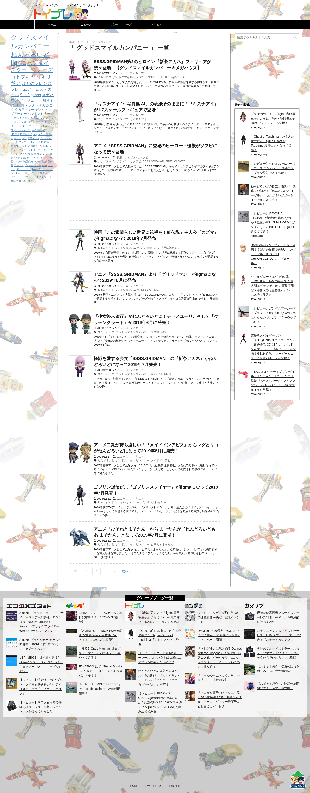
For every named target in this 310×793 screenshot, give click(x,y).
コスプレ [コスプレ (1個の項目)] (44, 157)
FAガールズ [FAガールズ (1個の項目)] (26, 134)
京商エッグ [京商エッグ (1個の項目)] (33, 138)
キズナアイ (140, 119)
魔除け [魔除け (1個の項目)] (14, 181)
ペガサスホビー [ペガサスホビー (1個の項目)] (22, 130)
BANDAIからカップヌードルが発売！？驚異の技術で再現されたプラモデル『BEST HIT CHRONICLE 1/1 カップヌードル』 (273, 254)
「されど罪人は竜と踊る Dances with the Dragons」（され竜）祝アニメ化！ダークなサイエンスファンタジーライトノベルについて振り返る (220, 657)
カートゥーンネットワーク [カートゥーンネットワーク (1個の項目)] (25, 173)
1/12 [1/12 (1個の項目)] (24, 138)
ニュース (86, 24)
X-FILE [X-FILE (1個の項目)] (35, 177)
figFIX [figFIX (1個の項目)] (24, 146)
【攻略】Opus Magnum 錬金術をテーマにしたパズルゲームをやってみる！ (100, 653)
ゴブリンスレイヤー (153, 502)
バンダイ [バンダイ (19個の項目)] (38, 63)
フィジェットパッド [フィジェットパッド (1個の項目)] (29, 142)
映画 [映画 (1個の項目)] (36, 153)
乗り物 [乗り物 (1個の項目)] (17, 138)
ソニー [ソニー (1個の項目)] (27, 177)
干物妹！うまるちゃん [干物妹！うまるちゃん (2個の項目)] (25, 117)
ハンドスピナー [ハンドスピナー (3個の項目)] (39, 113)
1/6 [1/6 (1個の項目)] (47, 153)
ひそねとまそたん (162, 544)
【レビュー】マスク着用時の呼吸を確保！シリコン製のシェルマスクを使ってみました (40, 707)
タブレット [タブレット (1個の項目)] (33, 157)
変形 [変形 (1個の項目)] (30, 153)
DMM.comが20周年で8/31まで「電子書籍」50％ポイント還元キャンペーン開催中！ (219, 635)
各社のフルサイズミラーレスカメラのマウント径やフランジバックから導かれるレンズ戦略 (278, 653)
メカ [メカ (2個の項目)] (40, 122)
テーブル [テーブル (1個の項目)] (18, 165)
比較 (120, 157)
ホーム (52, 24)
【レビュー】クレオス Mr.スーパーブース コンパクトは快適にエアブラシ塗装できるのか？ (273, 168)
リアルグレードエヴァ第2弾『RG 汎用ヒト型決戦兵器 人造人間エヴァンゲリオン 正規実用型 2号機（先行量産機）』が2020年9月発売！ (272, 285)
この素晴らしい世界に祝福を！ (160, 247)
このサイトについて (153, 785)
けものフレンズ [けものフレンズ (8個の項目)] (37, 83)
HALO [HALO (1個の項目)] (17, 146)
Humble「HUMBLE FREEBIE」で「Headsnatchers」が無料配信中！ (100, 689)
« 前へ (75, 571)
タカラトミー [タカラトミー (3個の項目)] (24, 109)
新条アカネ (178, 77)
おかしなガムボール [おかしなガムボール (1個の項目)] (42, 169)
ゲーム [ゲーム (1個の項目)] (37, 161)
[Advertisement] (144, 199)
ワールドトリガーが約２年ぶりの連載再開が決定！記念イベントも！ (219, 617)
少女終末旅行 (159, 332)
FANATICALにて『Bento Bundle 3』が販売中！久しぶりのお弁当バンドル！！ (101, 671)
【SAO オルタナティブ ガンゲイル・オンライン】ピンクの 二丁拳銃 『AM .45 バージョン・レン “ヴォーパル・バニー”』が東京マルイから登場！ (273, 380)
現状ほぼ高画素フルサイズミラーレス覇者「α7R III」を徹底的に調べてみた (278, 617)
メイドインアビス (162, 460)
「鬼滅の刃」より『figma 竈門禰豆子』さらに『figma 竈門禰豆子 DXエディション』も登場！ (273, 118)
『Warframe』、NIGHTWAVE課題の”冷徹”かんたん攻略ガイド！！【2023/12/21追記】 (100, 635)
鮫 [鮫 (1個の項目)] (24, 157)
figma (101, 247)
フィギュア (155, 24)
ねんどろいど (106, 332)
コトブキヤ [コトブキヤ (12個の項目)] (23, 76)
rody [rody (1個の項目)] (35, 134)
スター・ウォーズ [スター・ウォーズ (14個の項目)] (32, 70)
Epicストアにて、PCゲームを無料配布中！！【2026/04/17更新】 (100, 617)
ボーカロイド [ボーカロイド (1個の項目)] (23, 169)
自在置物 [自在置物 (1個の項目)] (37, 130)
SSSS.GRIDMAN (159, 77)
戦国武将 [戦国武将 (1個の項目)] (28, 161)
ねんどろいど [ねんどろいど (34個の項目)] (30, 54)
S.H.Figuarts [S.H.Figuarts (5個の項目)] (30, 95)
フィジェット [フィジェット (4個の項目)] (30, 100)
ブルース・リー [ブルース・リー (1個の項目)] (33, 165)
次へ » (126, 571)
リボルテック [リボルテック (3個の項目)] (25, 105)
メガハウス (105, 77)
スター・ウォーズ (120, 24)
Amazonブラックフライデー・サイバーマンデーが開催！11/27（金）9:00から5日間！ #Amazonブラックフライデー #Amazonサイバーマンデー (41, 622)
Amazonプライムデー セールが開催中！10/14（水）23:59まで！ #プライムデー (40, 644)
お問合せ (174, 785)
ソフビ (144, 157)
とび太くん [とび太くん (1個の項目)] (46, 177)
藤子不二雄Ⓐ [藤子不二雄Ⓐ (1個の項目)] (26, 181)
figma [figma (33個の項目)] (18, 62)
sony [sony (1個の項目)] (44, 165)
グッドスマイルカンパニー (130, 77)
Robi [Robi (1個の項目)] (45, 146)
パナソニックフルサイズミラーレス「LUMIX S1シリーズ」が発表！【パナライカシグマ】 (279, 635)
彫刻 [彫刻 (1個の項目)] (44, 161)
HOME (134, 785)
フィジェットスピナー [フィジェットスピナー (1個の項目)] (30, 150)
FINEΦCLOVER (176, 161)
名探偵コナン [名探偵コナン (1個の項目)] (35, 146)
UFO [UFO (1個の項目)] (42, 153)
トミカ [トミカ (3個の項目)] (40, 105)
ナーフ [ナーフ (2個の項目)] (32, 122)
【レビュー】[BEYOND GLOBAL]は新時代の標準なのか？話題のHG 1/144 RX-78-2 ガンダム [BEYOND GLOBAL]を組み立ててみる (273, 222)
